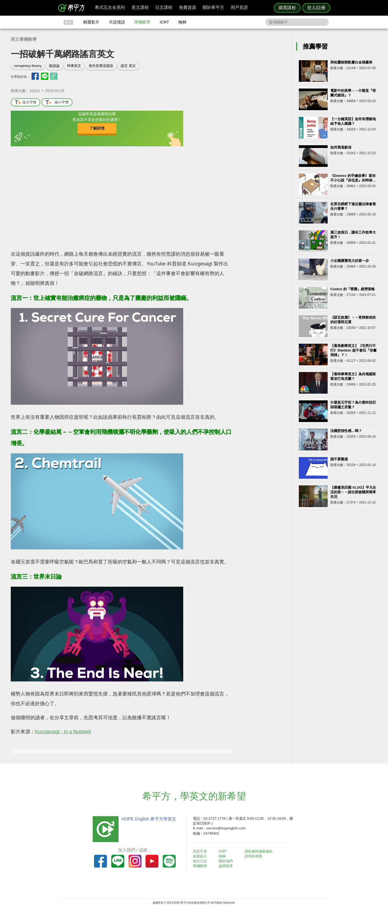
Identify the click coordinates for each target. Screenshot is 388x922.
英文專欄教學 (24, 39)
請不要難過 (339, 459)
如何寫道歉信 (340, 147)
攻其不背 (200, 851)
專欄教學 (142, 22)
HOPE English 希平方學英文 (148, 819)
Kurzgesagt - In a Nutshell (63, 731)
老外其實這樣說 (101, 66)
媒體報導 (226, 866)
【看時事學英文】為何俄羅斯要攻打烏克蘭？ (353, 376)
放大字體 (25, 102)
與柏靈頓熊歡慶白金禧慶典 (351, 62)
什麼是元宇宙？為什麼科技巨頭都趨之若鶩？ (353, 404)
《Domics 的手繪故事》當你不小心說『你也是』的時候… (353, 178)
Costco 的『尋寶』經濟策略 (352, 289)
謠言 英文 (128, 66)
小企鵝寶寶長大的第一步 (349, 261)
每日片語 (200, 861)
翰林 (182, 22)
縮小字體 (57, 102)
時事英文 (74, 66)
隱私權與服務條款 (259, 851)
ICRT (164, 22)
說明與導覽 (253, 856)
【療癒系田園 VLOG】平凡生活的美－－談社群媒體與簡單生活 (353, 492)
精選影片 (91, 22)
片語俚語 (117, 22)
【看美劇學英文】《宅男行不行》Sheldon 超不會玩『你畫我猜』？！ (353, 350)
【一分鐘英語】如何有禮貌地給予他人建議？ (353, 121)
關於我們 (226, 861)
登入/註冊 (316, 7)
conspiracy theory (27, 66)
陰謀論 (54, 66)
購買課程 (287, 7)
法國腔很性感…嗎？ (346, 431)
